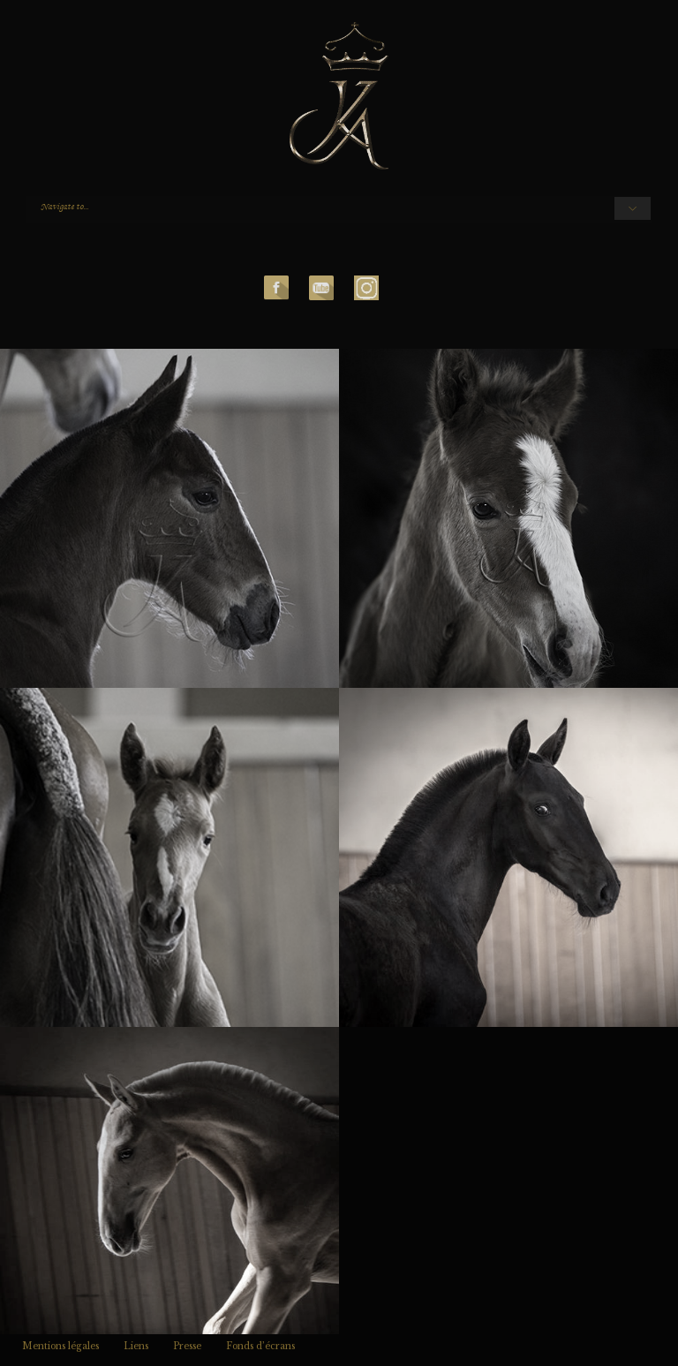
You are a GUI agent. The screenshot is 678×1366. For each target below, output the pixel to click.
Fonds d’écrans (260, 1346)
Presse (187, 1346)
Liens (136, 1346)
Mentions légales (60, 1346)
